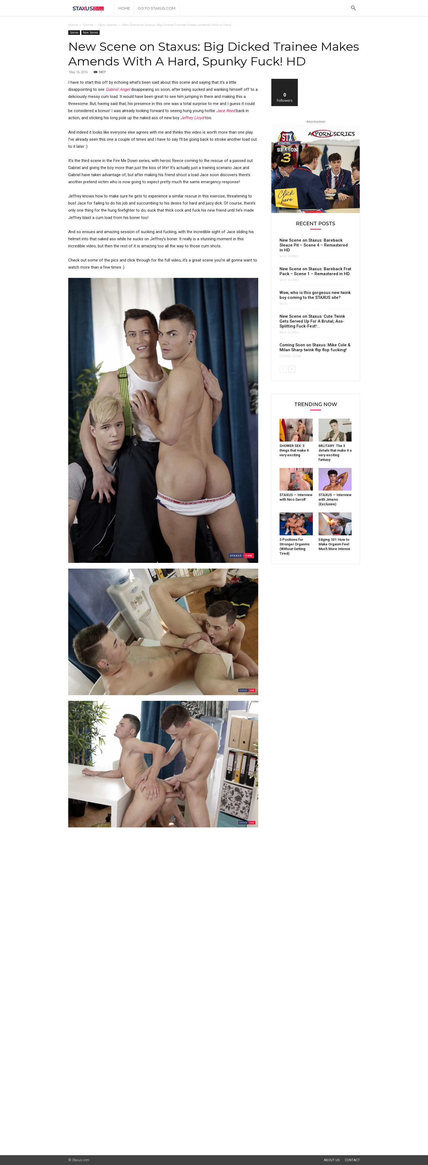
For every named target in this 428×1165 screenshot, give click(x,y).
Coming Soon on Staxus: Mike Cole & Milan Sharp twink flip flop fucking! (315, 347)
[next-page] (291, 369)
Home (124, 8)
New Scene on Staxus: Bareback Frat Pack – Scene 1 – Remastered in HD (315, 271)
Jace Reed (225, 110)
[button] (353, 8)
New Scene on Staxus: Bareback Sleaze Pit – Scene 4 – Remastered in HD (314, 245)
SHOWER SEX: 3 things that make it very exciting (294, 450)
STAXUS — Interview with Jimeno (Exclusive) (335, 499)
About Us (332, 1160)
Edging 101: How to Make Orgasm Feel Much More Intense (334, 544)
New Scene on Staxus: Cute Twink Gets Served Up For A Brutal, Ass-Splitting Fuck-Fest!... (312, 321)
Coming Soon (290, 356)
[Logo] (91, 8)
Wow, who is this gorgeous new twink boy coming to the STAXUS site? (315, 295)
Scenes (88, 25)
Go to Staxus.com (156, 8)
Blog (283, 303)
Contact (352, 1160)
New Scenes (108, 25)
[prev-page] (283, 369)
